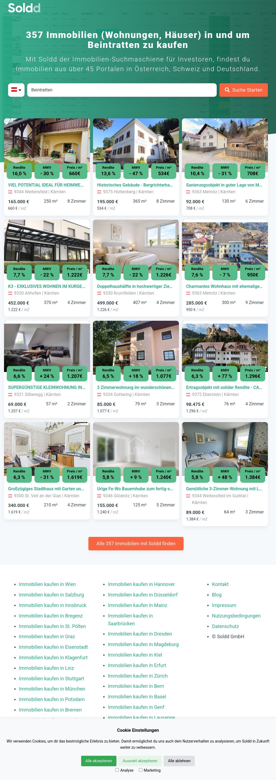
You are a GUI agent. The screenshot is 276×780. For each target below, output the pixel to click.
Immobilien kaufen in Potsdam (52, 699)
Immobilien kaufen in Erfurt (137, 665)
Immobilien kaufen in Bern (136, 686)
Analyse (124, 770)
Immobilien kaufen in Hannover (141, 584)
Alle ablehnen (179, 761)
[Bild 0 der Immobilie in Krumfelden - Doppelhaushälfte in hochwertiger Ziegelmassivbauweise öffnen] (136, 247)
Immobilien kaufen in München (52, 689)
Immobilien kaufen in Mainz (137, 605)
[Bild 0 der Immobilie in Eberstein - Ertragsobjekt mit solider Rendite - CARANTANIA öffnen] (225, 348)
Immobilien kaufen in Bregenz (51, 616)
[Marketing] (140, 770)
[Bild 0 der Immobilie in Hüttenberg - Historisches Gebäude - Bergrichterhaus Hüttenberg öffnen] (136, 145)
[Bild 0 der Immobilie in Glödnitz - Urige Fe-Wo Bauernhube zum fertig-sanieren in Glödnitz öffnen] (136, 449)
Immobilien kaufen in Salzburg (51, 595)
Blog (217, 595)
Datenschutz (225, 626)
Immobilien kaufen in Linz (46, 668)
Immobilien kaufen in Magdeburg (143, 644)
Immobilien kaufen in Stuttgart (51, 678)
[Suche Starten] (243, 90)
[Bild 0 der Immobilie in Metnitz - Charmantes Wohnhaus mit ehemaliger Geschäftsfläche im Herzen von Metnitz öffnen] (225, 247)
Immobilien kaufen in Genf (136, 707)
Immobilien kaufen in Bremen (50, 710)
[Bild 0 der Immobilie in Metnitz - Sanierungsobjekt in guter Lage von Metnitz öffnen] (225, 145)
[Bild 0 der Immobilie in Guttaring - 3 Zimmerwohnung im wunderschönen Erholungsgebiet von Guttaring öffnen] (136, 348)
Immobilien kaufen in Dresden (140, 634)
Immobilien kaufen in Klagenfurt (53, 657)
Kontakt (220, 584)
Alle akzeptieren (98, 761)
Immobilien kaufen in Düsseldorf (143, 595)
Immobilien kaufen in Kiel (135, 655)
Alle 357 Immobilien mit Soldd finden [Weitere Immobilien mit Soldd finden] (135, 543)
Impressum (224, 605)
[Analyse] (117, 770)
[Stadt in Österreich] (122, 90)
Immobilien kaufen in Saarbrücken (130, 619)
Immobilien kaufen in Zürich (138, 676)
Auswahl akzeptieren (140, 761)
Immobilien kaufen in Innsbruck (52, 605)
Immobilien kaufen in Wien (47, 584)
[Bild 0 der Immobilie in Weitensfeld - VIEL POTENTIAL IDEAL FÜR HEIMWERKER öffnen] (47, 145)
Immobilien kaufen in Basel (137, 696)
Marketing (150, 770)
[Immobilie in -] (47, 185)
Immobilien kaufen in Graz (47, 636)
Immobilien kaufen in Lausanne (141, 717)
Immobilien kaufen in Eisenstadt (53, 647)
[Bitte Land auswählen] (16, 90)
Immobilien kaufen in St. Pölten (52, 626)
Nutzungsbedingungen (236, 616)
